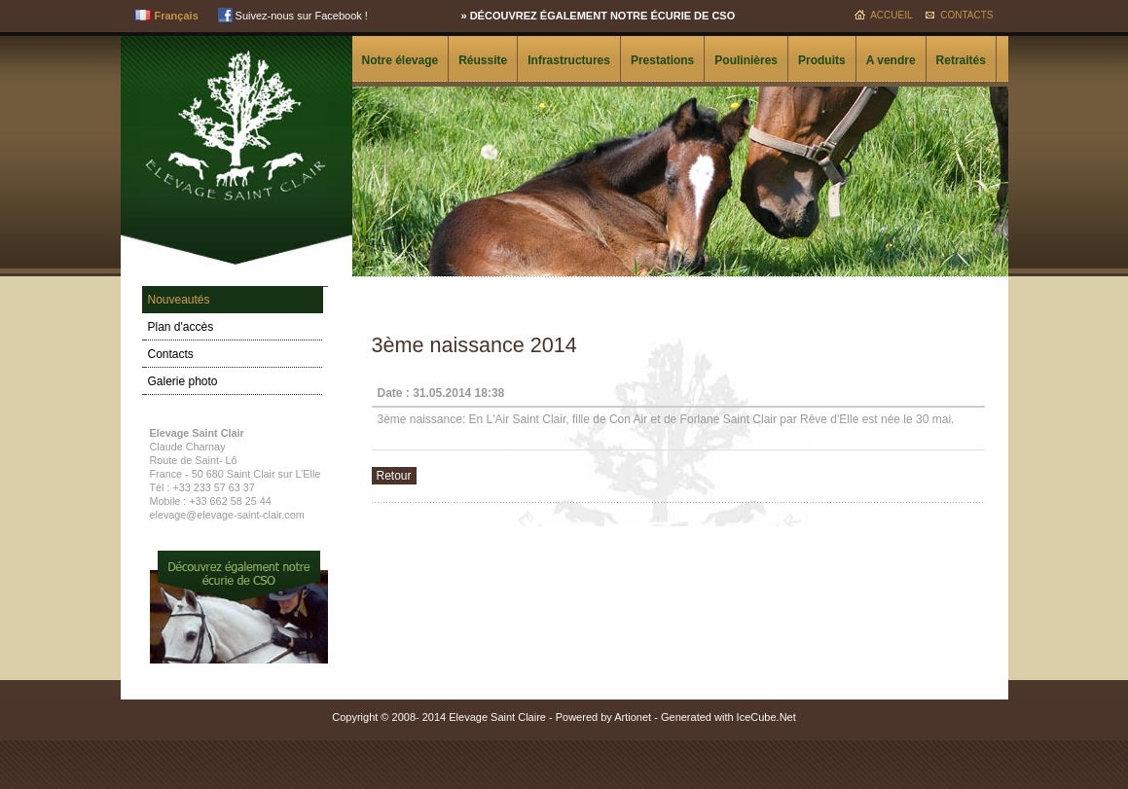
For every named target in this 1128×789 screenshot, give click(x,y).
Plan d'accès (181, 327)
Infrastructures (569, 60)
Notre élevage (400, 60)
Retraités (961, 60)
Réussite (482, 60)
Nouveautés (179, 299)
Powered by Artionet (603, 717)
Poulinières (746, 60)
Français (177, 15)
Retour (394, 476)
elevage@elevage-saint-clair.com (227, 514)
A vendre (891, 60)
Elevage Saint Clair (236, 123)
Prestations (662, 60)
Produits (822, 60)
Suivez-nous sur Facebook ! (293, 15)
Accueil (891, 15)
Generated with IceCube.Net (728, 717)
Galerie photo (183, 381)
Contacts (966, 15)
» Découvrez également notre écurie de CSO (598, 15)
